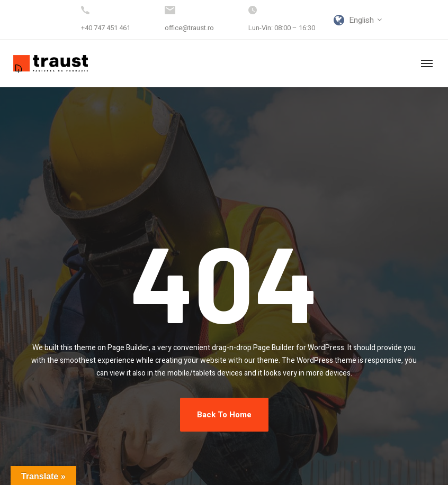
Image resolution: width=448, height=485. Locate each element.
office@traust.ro (189, 28)
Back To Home (224, 414)
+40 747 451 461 (105, 28)
